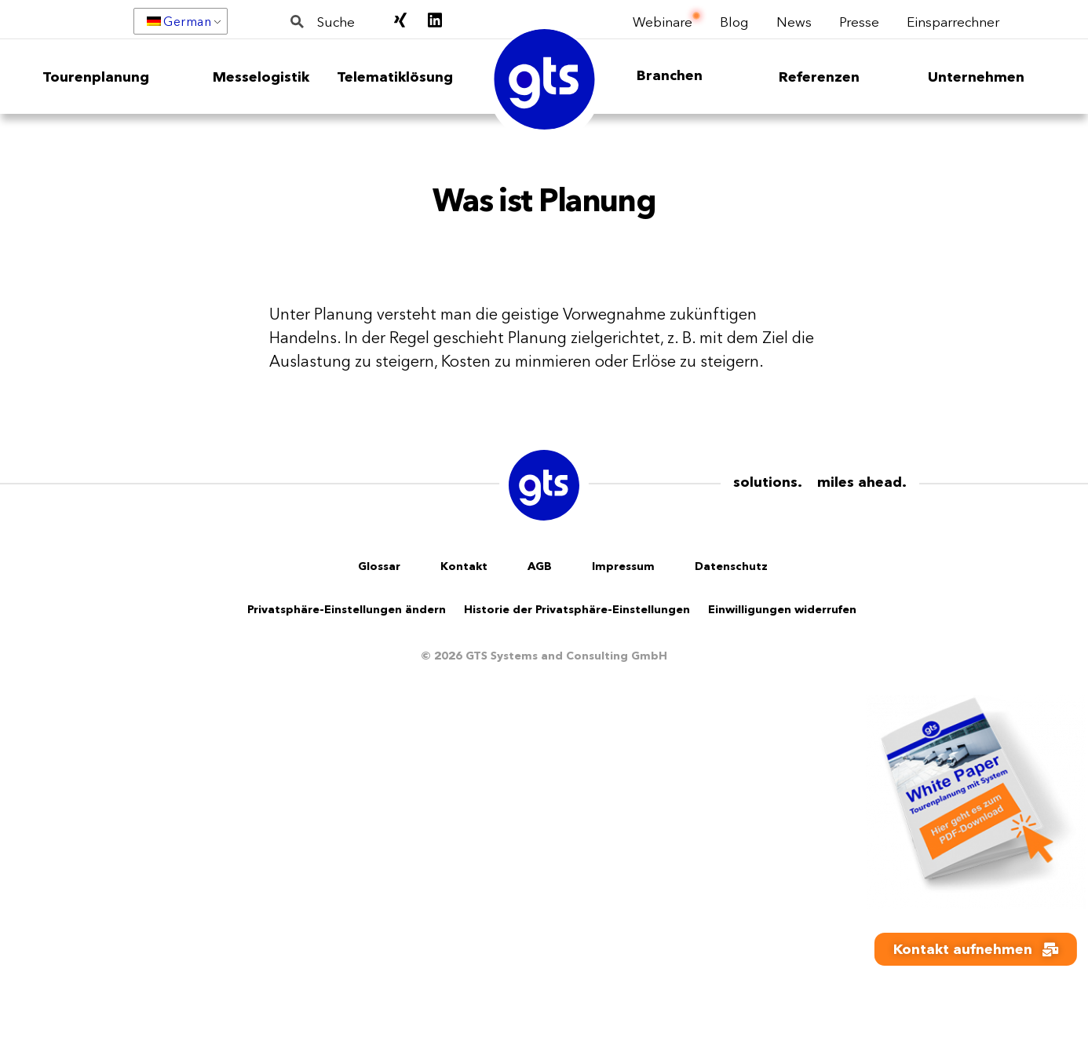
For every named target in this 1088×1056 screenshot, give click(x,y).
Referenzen (819, 77)
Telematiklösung (395, 77)
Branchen (670, 75)
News (794, 21)
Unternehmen (976, 77)
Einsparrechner (953, 21)
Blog (734, 21)
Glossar (379, 566)
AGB (540, 566)
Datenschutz (731, 566)
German (179, 21)
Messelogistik (261, 77)
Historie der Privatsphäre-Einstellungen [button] (577, 609)
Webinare (662, 21)
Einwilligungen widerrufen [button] (782, 609)
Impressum (623, 566)
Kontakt (463, 566)
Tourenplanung (95, 77)
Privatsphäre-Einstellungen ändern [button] (346, 609)
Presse (859, 21)
